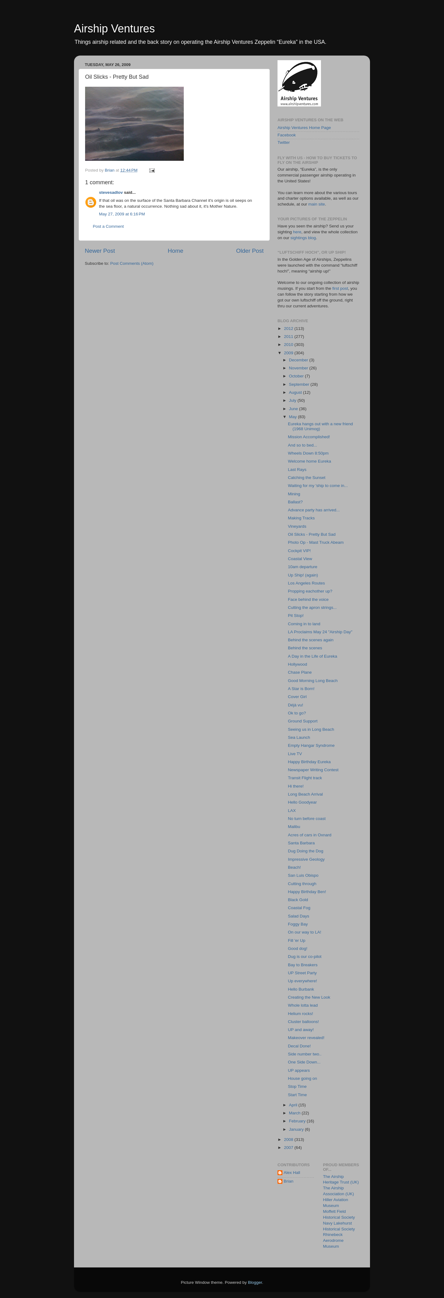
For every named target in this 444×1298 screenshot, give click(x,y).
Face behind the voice (308, 599)
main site (316, 204)
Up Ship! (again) (303, 575)
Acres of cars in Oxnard (309, 835)
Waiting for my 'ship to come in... (318, 485)
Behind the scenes (305, 648)
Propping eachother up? (310, 591)
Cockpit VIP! (299, 550)
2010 (289, 344)
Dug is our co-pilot (305, 956)
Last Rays (297, 469)
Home (175, 251)
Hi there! (296, 786)
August (296, 392)
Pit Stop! (296, 615)
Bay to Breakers (303, 965)
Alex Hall (292, 1172)
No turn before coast (307, 818)
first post (340, 288)
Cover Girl (297, 696)
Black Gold (298, 899)
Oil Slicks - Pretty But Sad (312, 534)
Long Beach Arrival (305, 794)
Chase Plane (300, 672)
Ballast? (295, 502)
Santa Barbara (301, 843)
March (295, 1113)
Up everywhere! (302, 981)
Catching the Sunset (307, 477)
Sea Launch (299, 737)
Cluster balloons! (303, 1021)
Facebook (287, 135)
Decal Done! (299, 1046)
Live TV (295, 753)
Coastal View (300, 558)
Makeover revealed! (306, 1037)
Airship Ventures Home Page (304, 127)
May (293, 416)
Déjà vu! (295, 705)
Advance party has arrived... (314, 510)
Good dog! (297, 948)
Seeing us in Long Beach (311, 729)
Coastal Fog (299, 907)
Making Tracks (301, 518)
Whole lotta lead (303, 1005)
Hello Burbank (301, 989)
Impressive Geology (306, 859)
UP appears (299, 1070)
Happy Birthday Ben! (307, 891)
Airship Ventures (114, 28)
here (297, 232)
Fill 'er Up (297, 940)
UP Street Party (302, 973)
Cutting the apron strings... (312, 607)
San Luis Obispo (303, 875)
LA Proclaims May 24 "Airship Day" (320, 632)
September (299, 384)
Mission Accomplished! (309, 437)
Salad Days (298, 916)
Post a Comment (108, 226)
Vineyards (297, 526)
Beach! (294, 867)
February (298, 1121)
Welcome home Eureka (309, 461)
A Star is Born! (301, 688)
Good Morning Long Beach (313, 680)
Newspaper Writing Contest (313, 770)
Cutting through (302, 883)
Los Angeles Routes (306, 583)
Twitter (284, 142)
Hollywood (297, 664)
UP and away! (301, 1029)
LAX (292, 810)
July (293, 400)
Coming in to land (304, 624)
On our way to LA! (304, 932)
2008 (289, 1139)
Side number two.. (305, 1054)
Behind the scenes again (311, 640)
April (293, 1105)
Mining (294, 494)
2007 (289, 1147)
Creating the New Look (309, 997)
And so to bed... (302, 445)
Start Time (297, 1094)
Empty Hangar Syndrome (311, 745)
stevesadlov (111, 192)
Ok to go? (297, 713)
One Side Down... (304, 1062)
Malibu (294, 826)
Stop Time (297, 1086)
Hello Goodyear (302, 802)
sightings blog (303, 237)
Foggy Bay (298, 924)
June (294, 408)
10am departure (302, 566)
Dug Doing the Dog (305, 851)
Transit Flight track (305, 778)
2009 (289, 353)
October (297, 376)
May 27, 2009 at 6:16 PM (122, 214)
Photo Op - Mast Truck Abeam (316, 542)
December (299, 360)
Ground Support (303, 721)
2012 (289, 328)
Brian (289, 1181)
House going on (302, 1078)
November (299, 368)
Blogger (255, 1282)
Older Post (250, 251)
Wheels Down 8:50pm (308, 453)
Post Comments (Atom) (132, 263)
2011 (289, 336)
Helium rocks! (300, 1013)
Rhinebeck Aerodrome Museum (333, 1240)
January (297, 1129)
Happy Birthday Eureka (309, 761)
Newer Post (100, 251)
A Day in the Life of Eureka (312, 656)
